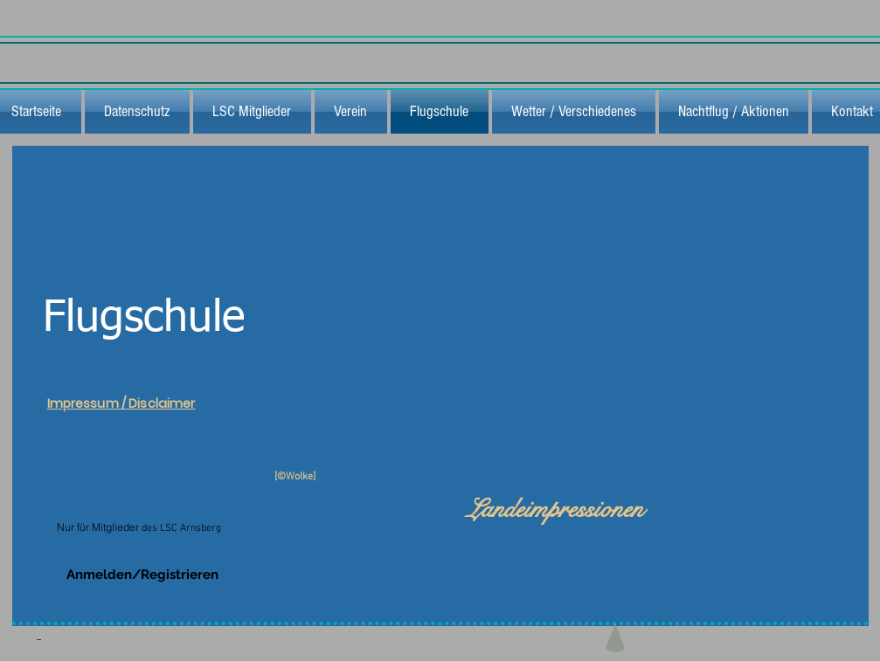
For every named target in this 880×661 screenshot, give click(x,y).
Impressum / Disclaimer (121, 403)
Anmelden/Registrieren (142, 574)
